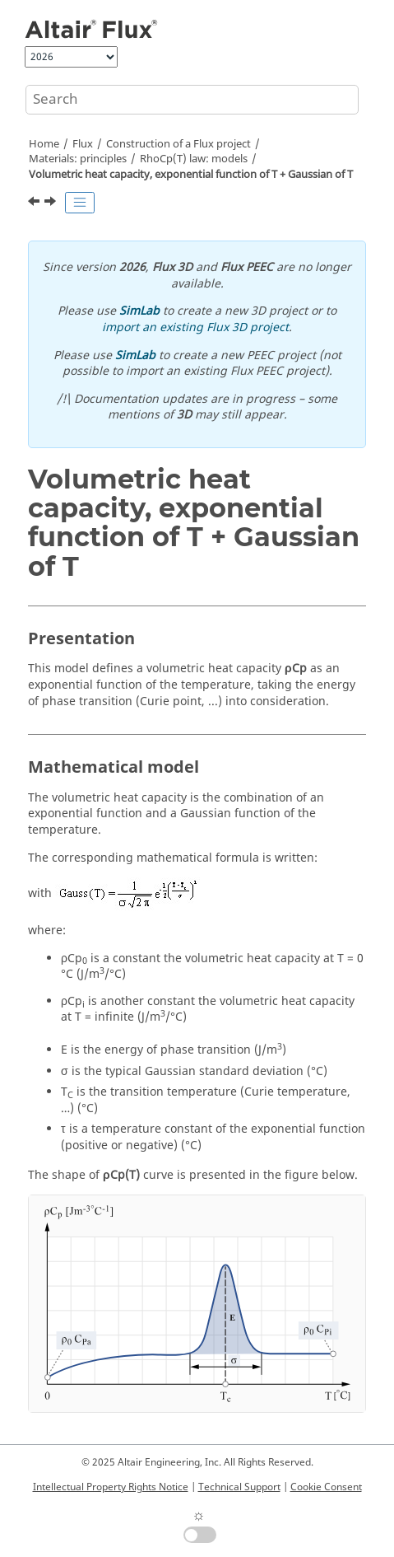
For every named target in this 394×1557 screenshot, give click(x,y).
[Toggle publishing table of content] (80, 202)
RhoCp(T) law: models (194, 159)
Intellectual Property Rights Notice (110, 1487)
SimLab (139, 311)
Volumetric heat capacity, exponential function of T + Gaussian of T (191, 174)
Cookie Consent (326, 1487)
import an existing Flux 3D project (195, 327)
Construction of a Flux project (178, 144)
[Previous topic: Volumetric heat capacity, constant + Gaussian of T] (35, 203)
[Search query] (192, 100)
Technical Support (239, 1487)
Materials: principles (78, 159)
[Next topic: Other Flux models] (51, 203)
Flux (82, 144)
